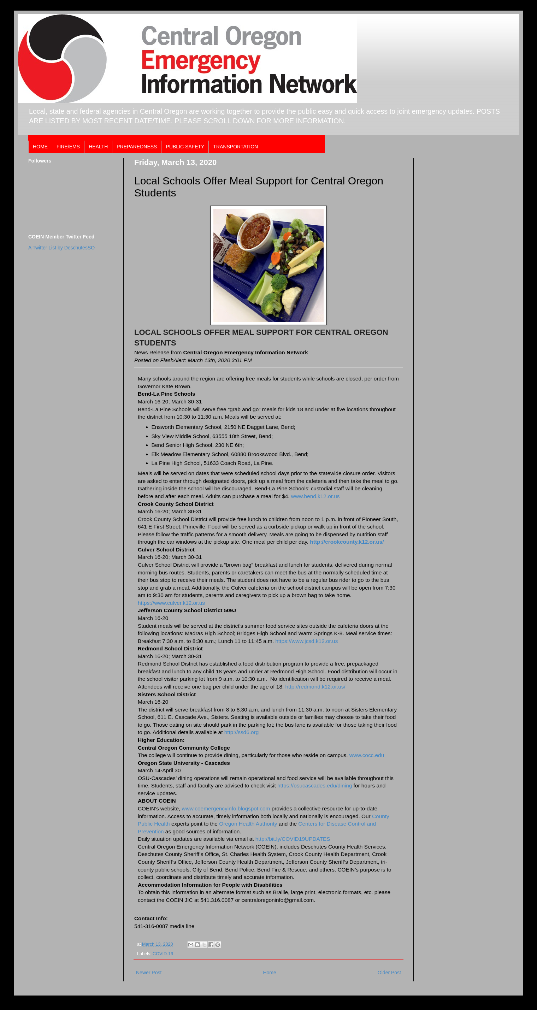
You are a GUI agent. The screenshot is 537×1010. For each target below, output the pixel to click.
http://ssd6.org (241, 732)
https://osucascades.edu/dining (314, 785)
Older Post (389, 972)
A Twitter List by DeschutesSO (61, 247)
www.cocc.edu (366, 755)
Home (269, 972)
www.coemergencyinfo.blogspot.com (226, 808)
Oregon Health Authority (248, 824)
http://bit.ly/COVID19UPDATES (292, 839)
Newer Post (148, 972)
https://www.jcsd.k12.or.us (306, 641)
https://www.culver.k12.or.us (171, 603)
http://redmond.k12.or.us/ (315, 687)
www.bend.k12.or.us (315, 496)
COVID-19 (163, 953)
